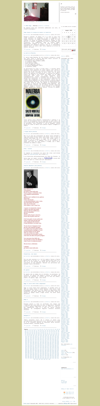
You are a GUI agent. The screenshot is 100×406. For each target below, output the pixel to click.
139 (58, 337)
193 (53, 342)
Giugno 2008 (64, 95)
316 (46, 352)
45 (34, 331)
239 (28, 346)
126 (26, 337)
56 (54, 331)
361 (53, 355)
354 (36, 355)
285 (38, 350)
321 (58, 352)
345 (48, 354)
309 (28, 352)
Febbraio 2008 (65, 90)
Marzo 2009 (64, 105)
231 (43, 345)
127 (28, 337)
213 (33, 344)
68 (42, 332)
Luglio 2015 (64, 192)
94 (54, 334)
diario (48, 34)
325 (33, 353)
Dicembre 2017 (65, 226)
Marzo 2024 (64, 312)
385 (43, 358)
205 (48, 343)
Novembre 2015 (65, 197)
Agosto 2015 (64, 193)
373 (48, 357)
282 (31, 350)
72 (49, 332)
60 (27, 332)
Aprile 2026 (64, 340)
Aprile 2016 (64, 203)
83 (34, 334)
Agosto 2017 (64, 221)
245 (43, 346)
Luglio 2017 (64, 220)
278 (55, 348)
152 (55, 338)
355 (38, 355)
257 (38, 347)
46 (36, 331)
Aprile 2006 (64, 65)
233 (48, 345)
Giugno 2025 (64, 329)
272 (41, 348)
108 (51, 335)
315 (43, 352)
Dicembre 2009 (65, 115)
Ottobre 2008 (65, 99)
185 (33, 342)
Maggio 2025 (64, 328)
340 (36, 354)
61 (29, 332)
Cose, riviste (28, 148)
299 (38, 351)
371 (43, 357)
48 (40, 331)
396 (44, 359)
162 (46, 339)
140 (26, 338)
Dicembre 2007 (65, 88)
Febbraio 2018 (65, 228)
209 (58, 343)
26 (34, 330)
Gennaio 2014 (65, 172)
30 (42, 330)
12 (44, 329)
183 (28, 342)
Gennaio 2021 (65, 268)
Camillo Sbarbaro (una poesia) (33, 165)
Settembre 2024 (65, 318)
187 (38, 342)
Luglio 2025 (64, 330)
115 (33, 336)
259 (43, 347)
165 (53, 339)
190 (46, 342)
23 (29, 330)
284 (36, 350)
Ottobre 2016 (65, 209)
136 (50, 337)
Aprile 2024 (64, 313)
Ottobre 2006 (65, 72)
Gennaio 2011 (65, 130)
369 (38, 357)
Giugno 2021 (64, 274)
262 (50, 347)
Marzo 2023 (64, 298)
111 (58, 335)
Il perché (64, 381)
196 (26, 343)
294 (26, 351)
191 (48, 342)
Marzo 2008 (64, 91)
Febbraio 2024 (65, 310)
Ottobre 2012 (65, 154)
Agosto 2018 (64, 235)
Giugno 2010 (64, 122)
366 (31, 357)
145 (38, 338)
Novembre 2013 (65, 169)
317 (48, 352)
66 (38, 332)
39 (58, 330)
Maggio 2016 (64, 204)
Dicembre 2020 (65, 267)
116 (36, 336)
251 (58, 346)
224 (26, 345)
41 (27, 331)
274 (46, 348)
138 (55, 337)
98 (27, 335)
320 (55, 352)
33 (47, 330)
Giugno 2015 (64, 191)
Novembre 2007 (65, 87)
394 (39, 359)
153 (58, 338)
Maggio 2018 (64, 231)
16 (51, 329)
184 (31, 342)
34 (49, 330)
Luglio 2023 (64, 302)
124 (55, 336)
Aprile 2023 (64, 299)
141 (28, 338)
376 (55, 357)
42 (29, 331)
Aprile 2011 (64, 134)
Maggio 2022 (64, 286)
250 (55, 346)
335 (58, 353)
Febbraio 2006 (65, 63)
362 (55, 355)
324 (31, 353)
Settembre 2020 (65, 263)
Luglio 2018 (64, 234)
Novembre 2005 (65, 59)
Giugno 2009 (64, 109)
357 (43, 355)
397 (47, 359)
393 (37, 359)
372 (46, 357)
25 (32, 330)
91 (49, 334)
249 (53, 346)
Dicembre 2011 (65, 143)
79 (27, 334)
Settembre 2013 (65, 167)
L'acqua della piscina (30, 131)
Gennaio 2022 (65, 282)
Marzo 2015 (64, 188)
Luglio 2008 (64, 96)
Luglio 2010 (64, 123)
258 (41, 347)
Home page (26, 403)
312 (36, 352)
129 (33, 337)
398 (49, 359)
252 (26, 347)
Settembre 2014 (65, 181)
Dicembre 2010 (65, 129)
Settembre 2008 (65, 98)
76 (56, 332)
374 (50, 357)
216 (41, 344)
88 (43, 334)
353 (33, 355)
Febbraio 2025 (65, 324)
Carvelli (40, 21)
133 (43, 337)
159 (38, 339)
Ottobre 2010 (65, 127)
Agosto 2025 (64, 331)
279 (58, 348)
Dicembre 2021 (65, 281)
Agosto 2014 (64, 180)
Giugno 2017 (64, 219)
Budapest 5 (27, 315)
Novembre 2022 (65, 293)
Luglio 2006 (64, 68)
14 (48, 329)
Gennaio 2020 (65, 254)
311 (33, 352)
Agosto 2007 (64, 83)
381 (33, 358)
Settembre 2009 (65, 112)
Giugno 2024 (64, 315)
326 (36, 353)
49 (42, 331)
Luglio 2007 (64, 82)
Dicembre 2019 (65, 253)
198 (31, 343)
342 (41, 354)
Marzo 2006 (64, 64)
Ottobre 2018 (65, 237)
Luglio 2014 (64, 179)
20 (59, 329)
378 (26, 358)
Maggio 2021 (64, 273)
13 (46, 329)
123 (53, 336)
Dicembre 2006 (65, 74)
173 (38, 340)
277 (53, 348)
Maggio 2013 (64, 162)
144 (36, 338)
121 (48, 336)
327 (38, 353)
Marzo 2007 (64, 78)
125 (58, 336)
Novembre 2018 (65, 238)
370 (41, 357)
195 (58, 342)
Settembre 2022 (65, 291)
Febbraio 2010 (65, 118)
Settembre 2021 (65, 277)
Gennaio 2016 (65, 199)
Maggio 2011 (64, 135)
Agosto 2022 (64, 290)
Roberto (63, 354)
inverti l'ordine (43, 25)
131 (38, 337)
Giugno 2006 (64, 67)
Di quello (26, 270)
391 (58, 358)
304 (50, 351)
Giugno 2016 (64, 205)
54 (51, 331)
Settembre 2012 (65, 153)
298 (36, 351)
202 (41, 343)
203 (43, 343)
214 (36, 344)
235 (53, 345)
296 (31, 351)
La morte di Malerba (30, 53)
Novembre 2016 (65, 211)
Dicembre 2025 (65, 336)
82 (32, 334)
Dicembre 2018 (65, 239)
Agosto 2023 (64, 304)
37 (54, 330)
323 (28, 353)
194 (55, 342)
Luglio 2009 (64, 110)
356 (41, 355)
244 (41, 346)
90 (47, 334)
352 (31, 355)
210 (26, 344)
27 (36, 330)
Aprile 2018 (64, 230)
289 (48, 350)
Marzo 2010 (64, 119)
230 (41, 345)
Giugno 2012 (64, 150)
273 (43, 348)
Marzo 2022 (64, 284)
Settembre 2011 (65, 140)
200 (36, 343)
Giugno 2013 (64, 164)
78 (25, 334)
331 (48, 353)
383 (38, 358)
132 (41, 337)
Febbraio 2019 (65, 242)
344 (46, 354)
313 (38, 352)
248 (50, 346)
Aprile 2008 (64, 92)
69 (43, 332)
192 (50, 342)
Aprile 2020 (64, 258)
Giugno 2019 (64, 246)
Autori (63, 380)
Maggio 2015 (64, 190)
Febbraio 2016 (65, 200)
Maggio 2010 (64, 121)
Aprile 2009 (64, 106)
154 (26, 339)
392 (34, 359)
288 (46, 350)
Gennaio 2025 (65, 323)
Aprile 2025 (64, 327)
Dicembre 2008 (65, 102)
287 (43, 350)
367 (33, 357)
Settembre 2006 (65, 71)
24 (30, 330)
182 (26, 342)
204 (46, 343)
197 (28, 343)
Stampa (43, 49)
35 (51, 330)
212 (31, 344)
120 (46, 336)
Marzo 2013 (64, 160)
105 (43, 335)
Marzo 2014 (64, 174)
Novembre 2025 (65, 335)
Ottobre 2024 (65, 320)
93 (53, 334)
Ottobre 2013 (65, 168)
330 (46, 353)
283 (33, 350)
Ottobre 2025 (65, 333)
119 (43, 336)
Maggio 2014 (64, 176)
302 (46, 351)
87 (42, 334)
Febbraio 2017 (65, 214)
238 (26, 346)
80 (29, 334)
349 (58, 354)
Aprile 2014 (64, 175)
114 (31, 336)
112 (26, 336)
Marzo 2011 (64, 133)
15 (50, 329)
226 (31, 345)
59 (25, 332)
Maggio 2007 (64, 80)
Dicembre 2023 (65, 308)
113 (28, 336)
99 (29, 335)
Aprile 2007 (64, 79)
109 (53, 335)
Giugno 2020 (64, 260)
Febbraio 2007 (65, 76)
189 (43, 342)
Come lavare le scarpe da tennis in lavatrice (37, 32)
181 (58, 340)
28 (38, 330)
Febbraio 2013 (65, 159)
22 (27, 330)
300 (41, 351)
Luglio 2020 (64, 261)
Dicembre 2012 (65, 157)
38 (56, 330)
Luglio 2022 (64, 289)
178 (50, 340)
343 (43, 354)
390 (55, 358)
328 (41, 353)
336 (26, 354)
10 (40, 329)
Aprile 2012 (64, 148)
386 (46, 358)
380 (31, 358)
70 (45, 332)
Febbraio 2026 (65, 338)
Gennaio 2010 (65, 117)
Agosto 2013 (64, 166)
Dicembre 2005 (65, 60)
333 (53, 353)
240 (31, 346)
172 (36, 340)
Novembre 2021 (65, 279)
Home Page (28, 25)
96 (58, 334)
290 (50, 350)
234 (50, 345)
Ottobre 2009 (65, 113)
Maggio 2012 (64, 149)
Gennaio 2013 (65, 158)
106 (46, 335)
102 (36, 335)
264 (55, 347)
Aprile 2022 (64, 285)
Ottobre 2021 (65, 278)
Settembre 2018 (65, 236)
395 (42, 359)
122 (50, 336)
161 (43, 339)
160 (41, 339)
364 (26, 357)
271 (38, 348)
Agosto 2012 (64, 152)
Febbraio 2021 (65, 269)
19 (57, 329)
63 (32, 332)
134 (46, 337)
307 (58, 351)
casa (62, 350)
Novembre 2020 (65, 266)
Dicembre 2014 (65, 184)
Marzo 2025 (64, 325)
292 (55, 350)
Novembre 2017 (65, 224)
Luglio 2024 (64, 316)
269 (33, 348)
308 (26, 352)
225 (28, 345)
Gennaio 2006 (65, 61)
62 (30, 332)
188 (41, 342)
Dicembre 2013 (65, 170)
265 (58, 347)
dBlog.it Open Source (67, 388)
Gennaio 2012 (65, 144)
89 (45, 334)
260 (46, 347)
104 (41, 335)
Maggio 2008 (64, 94)
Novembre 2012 (65, 156)
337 (28, 354)
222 (55, 344)
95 (56, 334)
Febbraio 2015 (65, 187)
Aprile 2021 (64, 271)
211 (28, 344)
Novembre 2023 (65, 307)
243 (38, 346)
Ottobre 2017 (65, 223)
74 (53, 332)
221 (53, 344)
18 (55, 329)
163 (48, 339)
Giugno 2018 (64, 232)
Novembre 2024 (65, 321)
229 (38, 345)
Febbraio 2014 (65, 173)
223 (58, 344)
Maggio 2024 (64, 314)
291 (53, 350)
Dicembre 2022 (65, 294)
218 (46, 344)
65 (36, 332)
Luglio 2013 (64, 165)
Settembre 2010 (65, 126)
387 (48, 358)
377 (58, 357)
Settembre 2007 (65, 84)
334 (55, 353)
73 (51, 332)
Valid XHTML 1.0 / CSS (68, 401)
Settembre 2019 (65, 250)
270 (36, 348)
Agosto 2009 (64, 111)
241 (33, 346)
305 (53, 351)
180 (55, 340)
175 (43, 340)
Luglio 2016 (64, 206)
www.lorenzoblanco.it (67, 368)
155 (28, 339)
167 (58, 339)
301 (43, 351)
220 (50, 344)
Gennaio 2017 (65, 213)
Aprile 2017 (64, 216)
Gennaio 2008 (65, 89)
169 (28, 340)
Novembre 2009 (65, 114)
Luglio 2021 (64, 275)
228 (36, 345)
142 (31, 338)
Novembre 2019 (65, 252)
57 (56, 331)
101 (34, 335)
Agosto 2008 (64, 97)
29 (40, 330)
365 (28, 357)
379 (28, 358)
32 (45, 330)
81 (30, 334)
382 (36, 358)
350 (26, 355)
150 (50, 338)
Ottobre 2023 (65, 306)
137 (53, 337)
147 (43, 338)
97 (25, 335)
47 (38, 331)
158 (36, 339)
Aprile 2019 (64, 244)
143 (33, 338)
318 (50, 352)
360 (50, 355)
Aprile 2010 (64, 120)
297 (33, 351)
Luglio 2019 (64, 247)
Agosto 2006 (64, 70)
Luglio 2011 (64, 137)
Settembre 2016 (65, 208)
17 (53, 329)
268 (31, 348)
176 (46, 340)
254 (31, 347)
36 (53, 330)
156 (31, 339)
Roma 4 (26, 299)
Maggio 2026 (64, 341)
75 (54, 332)
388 (50, 358)
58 (58, 331)
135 (48, 337)
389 (53, 358)
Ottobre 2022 (65, 292)
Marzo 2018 (64, 229)
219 (48, 344)
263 (53, 347)
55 (53, 331)
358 (46, 355)
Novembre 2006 (65, 73)
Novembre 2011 (65, 142)
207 (53, 343)
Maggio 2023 (64, 300)
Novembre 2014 (65, 183)
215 (38, 344)
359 (48, 355)
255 (33, 347)
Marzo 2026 (64, 339)
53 (49, 331)
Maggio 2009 (64, 107)
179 (53, 340)
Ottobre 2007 (65, 86)
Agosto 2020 (64, 262)
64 (34, 332)
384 (41, 358)
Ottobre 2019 (65, 251)
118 (41, 336)
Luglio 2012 (64, 151)
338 (31, 354)
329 (43, 353)
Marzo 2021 (64, 270)
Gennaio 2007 (65, 75)
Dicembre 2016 (65, 212)
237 (58, 345)
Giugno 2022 (64, 288)
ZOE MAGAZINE (34, 154)
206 (50, 343)
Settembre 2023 (65, 305)
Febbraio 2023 (65, 297)
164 (50, 339)
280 (26, 350)
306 (55, 351)
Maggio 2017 (64, 218)
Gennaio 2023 (65, 296)
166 (55, 339)
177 (48, 340)
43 (30, 331)
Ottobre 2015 (65, 196)
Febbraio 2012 (65, 145)
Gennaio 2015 (65, 185)
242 (36, 346)
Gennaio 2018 (65, 227)
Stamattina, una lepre (30, 254)
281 (28, 350)
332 (50, 353)
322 (26, 353)
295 (28, 351)
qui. (47, 154)
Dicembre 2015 (65, 198)
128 (31, 337)
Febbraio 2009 (65, 104)
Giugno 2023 (64, 301)
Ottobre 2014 (65, 182)
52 (47, 331)
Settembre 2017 (65, 222)
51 (45, 331)
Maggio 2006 (64, 66)
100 (31, 335)
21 (25, 330)
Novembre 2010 (65, 128)
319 (53, 352)
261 (48, 347)
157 (33, 339)
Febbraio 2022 (65, 283)
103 (38, 335)
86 (40, 334)
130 (36, 337)
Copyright (64, 382)
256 (36, 347)
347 (53, 354)
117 (38, 336)
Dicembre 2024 (65, 322)
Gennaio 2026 (65, 337)
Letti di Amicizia (66, 352)
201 (38, 343)
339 (33, 354)
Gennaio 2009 (65, 103)
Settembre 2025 (65, 332)
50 (43, 331)
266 (26, 348)
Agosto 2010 (64, 125)
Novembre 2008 (65, 101)
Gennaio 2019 (65, 240)
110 (56, 335)
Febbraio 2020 (65, 255)
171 (33, 340)
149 (48, 338)
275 (48, 348)
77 (58, 332)
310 (31, 352)
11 (42, 329)
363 (58, 355)
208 (55, 343)
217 (43, 344)
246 (46, 346)
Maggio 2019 (64, 245)
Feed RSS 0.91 (69, 392)
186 (36, 342)
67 (40, 332)
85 (38, 334)
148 (46, 338)
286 (41, 350)
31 (43, 330)
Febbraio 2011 (65, 131)
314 (41, 352)
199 (33, 343)
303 (48, 351)
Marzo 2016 (64, 201)
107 (48, 335)
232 (46, 345)
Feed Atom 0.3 (69, 393)
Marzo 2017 (64, 215)
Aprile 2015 (64, 189)
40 (25, 331)
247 (48, 346)
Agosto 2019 (64, 249)
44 (32, 331)
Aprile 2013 (64, 161)
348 (55, 354)
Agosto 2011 (64, 138)
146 (41, 338)
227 (33, 345)
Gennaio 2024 (65, 309)
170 (31, 340)
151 (53, 338)
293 (58, 350)
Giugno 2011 (64, 136)
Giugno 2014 (64, 177)
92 (51, 334)
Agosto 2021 (64, 276)
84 (36, 334)
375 (53, 357)
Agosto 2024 (64, 317)
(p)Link (27, 49)
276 (50, 348)
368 (36, 357)
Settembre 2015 (65, 195)
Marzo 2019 (64, 243)
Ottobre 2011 (65, 141)
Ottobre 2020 (65, 265)
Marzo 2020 (64, 257)
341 (38, 354)
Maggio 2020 (64, 259)
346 (50, 354)
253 (28, 347)
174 (41, 340)
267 (28, 348)
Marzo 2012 (64, 146)
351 (28, 355)
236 (55, 345)
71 (47, 332)
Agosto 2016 (64, 207)
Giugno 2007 (64, 81)
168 (26, 340)
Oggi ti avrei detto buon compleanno (34, 283)
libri (62, 353)
